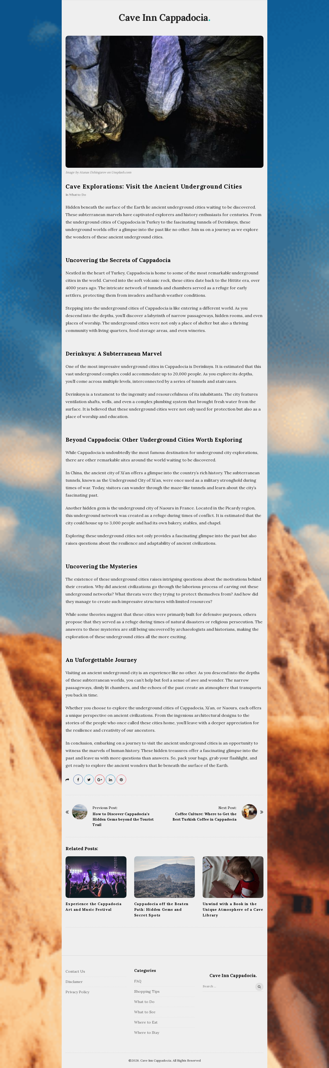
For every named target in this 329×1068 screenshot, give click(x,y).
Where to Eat (146, 1022)
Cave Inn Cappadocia (163, 17)
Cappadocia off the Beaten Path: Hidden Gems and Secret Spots (161, 909)
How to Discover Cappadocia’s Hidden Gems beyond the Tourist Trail (123, 819)
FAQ (137, 981)
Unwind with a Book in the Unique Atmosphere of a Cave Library (233, 909)
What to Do (77, 195)
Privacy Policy (77, 992)
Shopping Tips (147, 991)
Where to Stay (146, 1032)
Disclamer (74, 981)
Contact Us (75, 971)
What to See (145, 1012)
